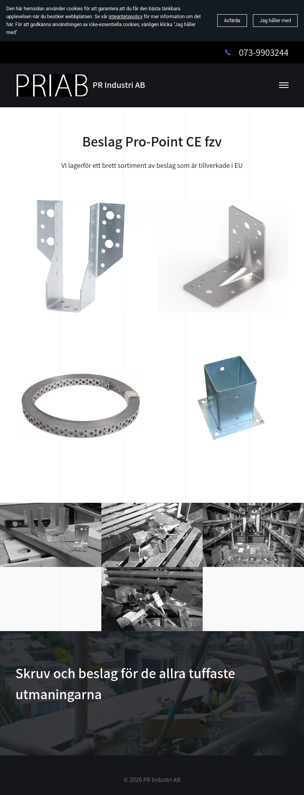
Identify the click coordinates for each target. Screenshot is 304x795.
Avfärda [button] (232, 20)
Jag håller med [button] (275, 20)
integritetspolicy (125, 16)
